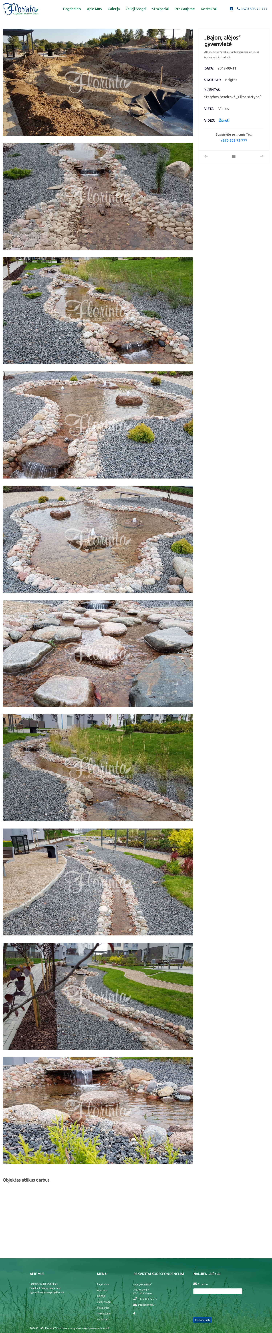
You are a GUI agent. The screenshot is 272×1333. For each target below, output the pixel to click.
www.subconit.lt (100, 1328)
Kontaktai (209, 9)
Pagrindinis (72, 9)
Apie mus (94, 9)
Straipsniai (160, 9)
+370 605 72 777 (145, 1298)
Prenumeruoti (202, 1320)
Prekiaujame (185, 9)
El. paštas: (201, 1284)
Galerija (114, 9)
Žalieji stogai (136, 9)
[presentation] (221, 1305)
